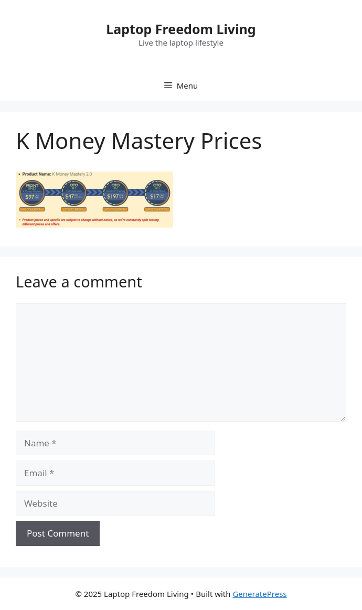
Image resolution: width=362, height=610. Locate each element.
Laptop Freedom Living (180, 29)
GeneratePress (259, 593)
